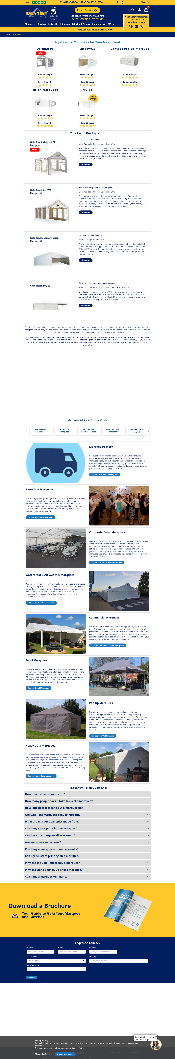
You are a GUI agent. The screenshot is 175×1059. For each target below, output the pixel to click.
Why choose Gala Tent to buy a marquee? (87, 863)
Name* (30, 947)
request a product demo (91, 340)
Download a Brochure (39, 906)
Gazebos (42, 24)
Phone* (92, 947)
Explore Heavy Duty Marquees (41, 776)
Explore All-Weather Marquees (41, 603)
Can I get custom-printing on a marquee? (87, 856)
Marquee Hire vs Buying (137, 430)
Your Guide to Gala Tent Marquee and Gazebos (51, 915)
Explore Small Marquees (38, 688)
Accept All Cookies (65, 1054)
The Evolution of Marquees (64, 430)
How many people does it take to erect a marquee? (87, 801)
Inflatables (53, 24)
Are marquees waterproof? (87, 842)
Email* (61, 947)
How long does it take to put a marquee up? (87, 808)
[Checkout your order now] (146, 9)
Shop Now (85, 164)
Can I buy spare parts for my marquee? (87, 828)
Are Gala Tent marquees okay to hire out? (87, 815)
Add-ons (66, 24)
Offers (110, 24)
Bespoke (87, 24)
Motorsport (99, 24)
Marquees (30, 24)
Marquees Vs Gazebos (40, 430)
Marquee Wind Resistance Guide (88, 430)
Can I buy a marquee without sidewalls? (87, 849)
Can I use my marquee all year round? (87, 835)
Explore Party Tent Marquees (40, 517)
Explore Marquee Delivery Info (104, 474)
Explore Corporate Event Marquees (106, 562)
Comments (93, 956)
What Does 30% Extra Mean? (112, 430)
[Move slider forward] (148, 430)
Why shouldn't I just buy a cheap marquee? (87, 870)
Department (32, 956)
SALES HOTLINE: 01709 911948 (87, 19)
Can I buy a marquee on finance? (87, 876)
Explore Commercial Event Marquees (107, 645)
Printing (76, 24)
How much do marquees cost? (87, 794)
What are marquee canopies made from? (87, 821)
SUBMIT (31, 977)
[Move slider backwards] (26, 430)
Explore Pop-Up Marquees (102, 736)
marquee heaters (32, 330)
